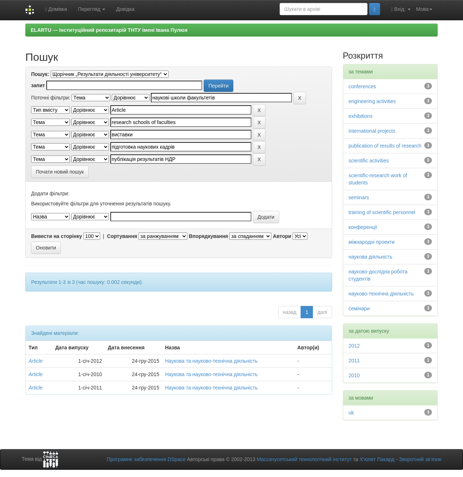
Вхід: (401, 9)
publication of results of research (385, 146)
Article (36, 361)
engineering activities (372, 101)
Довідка (125, 9)
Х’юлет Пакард (377, 459)
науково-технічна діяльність (381, 294)
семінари (359, 308)
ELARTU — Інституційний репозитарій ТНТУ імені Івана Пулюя (109, 30)
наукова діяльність (370, 257)
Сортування (122, 236)
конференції (363, 227)
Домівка (56, 9)
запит (38, 85)
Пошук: (40, 74)
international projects (372, 131)
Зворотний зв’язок (420, 459)
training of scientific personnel (382, 212)
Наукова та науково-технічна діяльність (211, 361)
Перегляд (91, 9)
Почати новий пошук (60, 172)
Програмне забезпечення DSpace (146, 459)
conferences (362, 86)
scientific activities (369, 160)
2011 (354, 360)
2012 (354, 346)
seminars (359, 197)
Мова (424, 9)
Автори (282, 236)
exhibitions (361, 116)
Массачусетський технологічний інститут (304, 459)
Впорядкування (208, 236)
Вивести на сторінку (56, 236)
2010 (354, 375)
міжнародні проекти (372, 242)
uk (351, 413)
